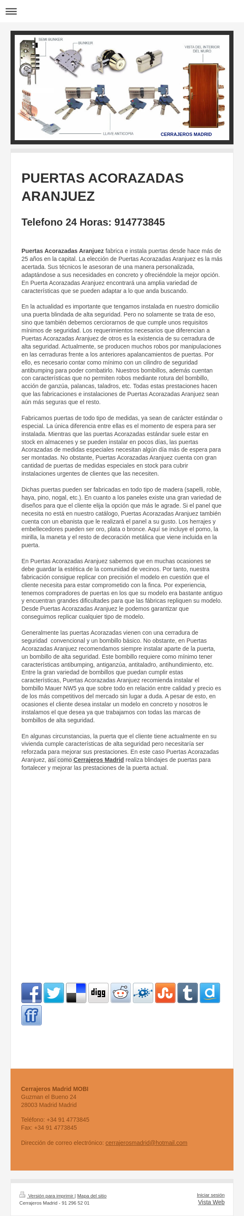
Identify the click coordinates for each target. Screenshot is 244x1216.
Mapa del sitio (91, 1195)
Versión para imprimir (46, 1195)
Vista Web (211, 1202)
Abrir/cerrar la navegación (122, 11)
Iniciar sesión (211, 1194)
